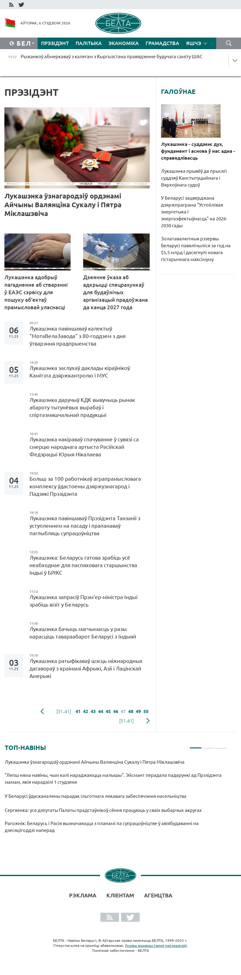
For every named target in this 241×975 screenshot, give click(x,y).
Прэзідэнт (55, 43)
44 (100, 711)
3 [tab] (221, 745)
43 (93, 711)
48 (130, 711)
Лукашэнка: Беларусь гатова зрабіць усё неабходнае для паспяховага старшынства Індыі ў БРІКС (83, 565)
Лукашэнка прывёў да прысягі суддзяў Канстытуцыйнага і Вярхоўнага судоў (194, 177)
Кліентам (120, 895)
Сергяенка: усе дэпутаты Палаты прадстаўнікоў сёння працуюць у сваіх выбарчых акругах (103, 810)
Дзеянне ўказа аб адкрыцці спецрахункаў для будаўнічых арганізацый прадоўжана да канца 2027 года (115, 292)
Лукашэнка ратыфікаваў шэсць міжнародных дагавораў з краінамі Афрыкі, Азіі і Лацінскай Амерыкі (85, 668)
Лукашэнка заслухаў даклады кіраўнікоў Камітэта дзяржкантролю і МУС (79, 371)
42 (85, 711)
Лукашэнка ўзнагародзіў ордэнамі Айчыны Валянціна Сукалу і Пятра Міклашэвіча (62, 204)
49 (138, 711)
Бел (24, 43)
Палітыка (89, 43)
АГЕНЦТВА (158, 895)
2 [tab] (208, 745)
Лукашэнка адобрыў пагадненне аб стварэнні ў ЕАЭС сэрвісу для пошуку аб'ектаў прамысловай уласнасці (36, 292)
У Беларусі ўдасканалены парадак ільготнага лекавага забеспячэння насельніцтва (95, 796)
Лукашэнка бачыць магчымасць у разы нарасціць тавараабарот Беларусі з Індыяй (82, 632)
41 (78, 711)
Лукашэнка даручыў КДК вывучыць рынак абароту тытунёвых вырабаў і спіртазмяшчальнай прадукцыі (82, 407)
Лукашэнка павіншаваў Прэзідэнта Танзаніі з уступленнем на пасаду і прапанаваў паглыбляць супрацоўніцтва (84, 525)
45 (108, 711)
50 (145, 711)
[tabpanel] (116, 799)
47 (123, 711)
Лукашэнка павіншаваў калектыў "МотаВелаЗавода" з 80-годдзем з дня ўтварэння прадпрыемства (77, 336)
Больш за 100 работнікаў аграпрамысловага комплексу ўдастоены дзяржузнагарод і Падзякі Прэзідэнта (85, 486)
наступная (148, 721)
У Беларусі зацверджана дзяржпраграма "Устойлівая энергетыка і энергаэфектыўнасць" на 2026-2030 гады (194, 211)
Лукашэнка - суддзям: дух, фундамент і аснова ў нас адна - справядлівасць (198, 151)
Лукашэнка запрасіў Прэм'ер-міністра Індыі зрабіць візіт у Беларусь (83, 601)
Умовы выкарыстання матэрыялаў (156, 945)
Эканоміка (124, 43)
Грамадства (162, 43)
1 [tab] (195, 745)
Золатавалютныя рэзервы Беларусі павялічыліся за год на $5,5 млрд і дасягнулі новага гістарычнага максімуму (196, 249)
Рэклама (82, 895)
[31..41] (63, 711)
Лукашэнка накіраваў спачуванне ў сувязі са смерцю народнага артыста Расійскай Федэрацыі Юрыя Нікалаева (84, 446)
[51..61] (126, 720)
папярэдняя (42, 711)
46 (115, 711)
